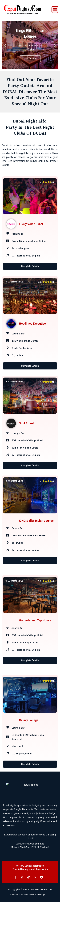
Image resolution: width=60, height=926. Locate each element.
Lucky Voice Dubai (31, 224)
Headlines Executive (32, 327)
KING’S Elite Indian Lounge (36, 535)
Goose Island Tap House (35, 639)
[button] (55, 9)
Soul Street (26, 431)
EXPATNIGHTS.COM (43, 914)
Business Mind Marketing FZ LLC (35, 919)
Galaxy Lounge (28, 742)
